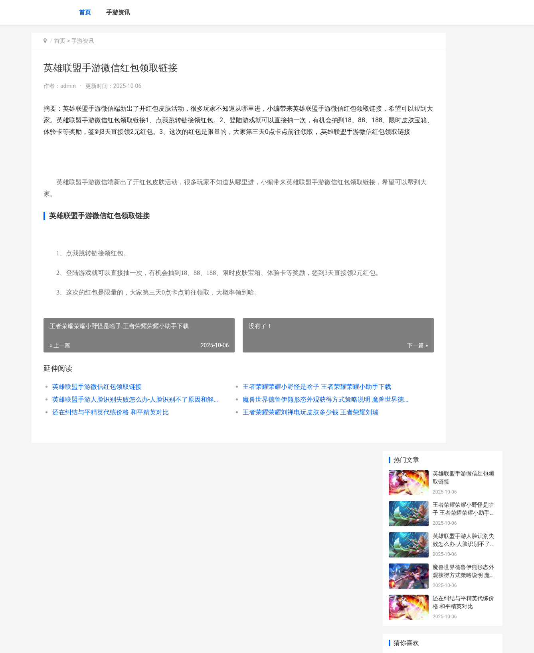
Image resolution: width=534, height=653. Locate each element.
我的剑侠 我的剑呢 (456, 332)
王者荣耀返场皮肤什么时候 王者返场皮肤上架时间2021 (464, 371)
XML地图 (175, 640)
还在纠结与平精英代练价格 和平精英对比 (110, 435)
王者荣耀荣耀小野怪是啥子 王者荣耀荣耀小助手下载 (276, 410)
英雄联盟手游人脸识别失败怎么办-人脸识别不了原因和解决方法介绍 (122, 422)
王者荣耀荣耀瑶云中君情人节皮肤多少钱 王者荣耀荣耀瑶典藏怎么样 (464, 278)
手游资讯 (118, 12)
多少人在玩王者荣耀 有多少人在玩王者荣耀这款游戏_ (464, 585)
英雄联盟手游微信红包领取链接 (97, 410)
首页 (85, 12)
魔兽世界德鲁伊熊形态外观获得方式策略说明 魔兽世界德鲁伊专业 (276, 422)
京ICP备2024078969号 (140, 640)
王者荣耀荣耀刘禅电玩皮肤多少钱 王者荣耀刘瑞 (275, 435)
